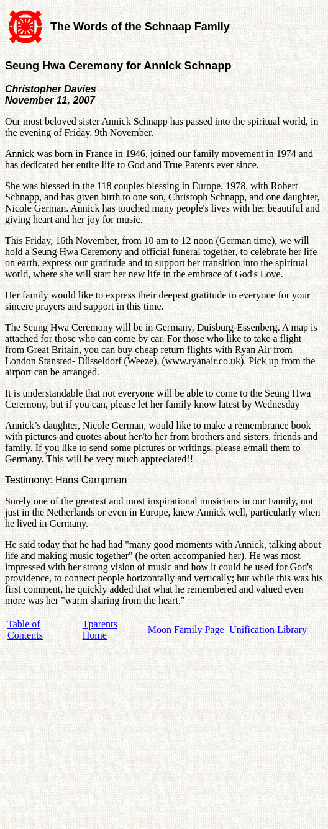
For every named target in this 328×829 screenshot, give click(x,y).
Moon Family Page (186, 629)
